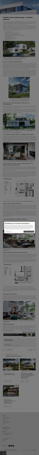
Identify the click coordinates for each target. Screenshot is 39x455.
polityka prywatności (26, 228)
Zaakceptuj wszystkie (29, 231)
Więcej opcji (8, 231)
